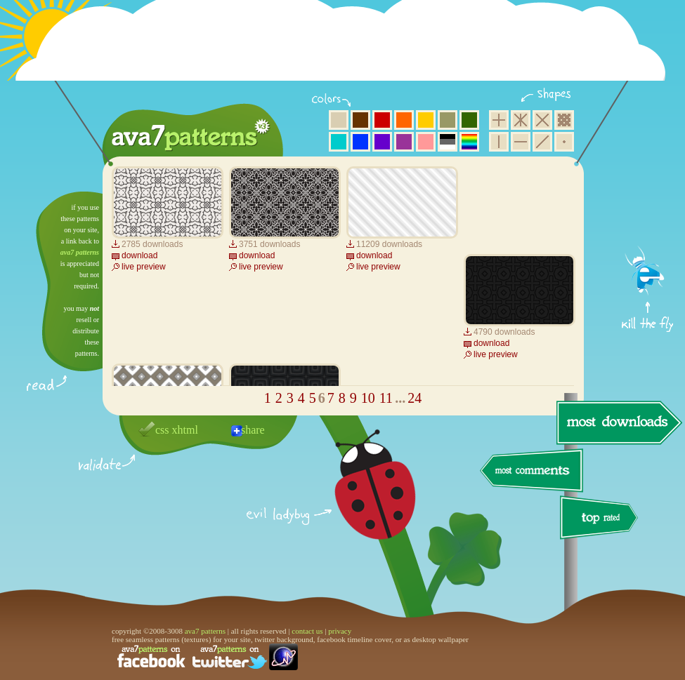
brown (360, 120)
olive (447, 120)
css (162, 430)
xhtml (185, 430)
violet (382, 142)
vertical (499, 142)
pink (426, 142)
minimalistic (564, 142)
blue (360, 142)
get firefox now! (648, 197)
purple (404, 142)
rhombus (542, 120)
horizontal (520, 142)
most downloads (617, 422)
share (253, 430)
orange (404, 120)
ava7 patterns (79, 252)
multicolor (469, 142)
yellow (426, 120)
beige (338, 120)
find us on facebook (151, 657)
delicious (361, 500)
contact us (307, 631)
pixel (564, 120)
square (499, 120)
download (139, 255)
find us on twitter (229, 657)
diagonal (542, 142)
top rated (601, 519)
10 (368, 398)
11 (386, 398)
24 (414, 398)
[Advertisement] (345, 49)
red (382, 120)
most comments (532, 471)
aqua (338, 142)
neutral (447, 142)
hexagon (520, 120)
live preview (144, 267)
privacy (339, 631)
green (469, 120)
